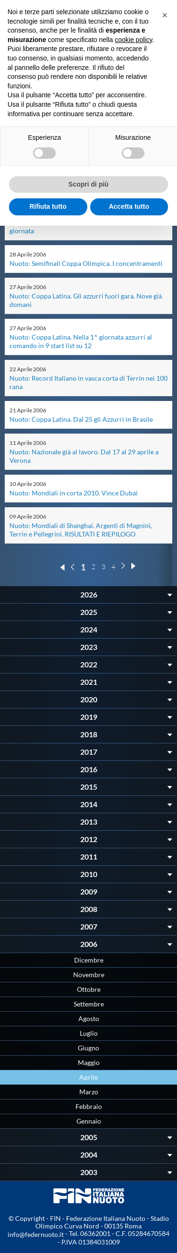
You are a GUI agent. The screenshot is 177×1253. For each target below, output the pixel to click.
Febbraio (89, 1106)
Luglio (89, 1033)
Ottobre (89, 989)
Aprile (88, 1077)
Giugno (88, 1048)
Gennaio (88, 1121)
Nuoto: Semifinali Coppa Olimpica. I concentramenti (85, 263)
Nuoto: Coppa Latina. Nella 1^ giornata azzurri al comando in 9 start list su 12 (80, 341)
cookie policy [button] (133, 39)
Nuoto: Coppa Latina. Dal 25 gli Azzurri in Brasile (81, 419)
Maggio (89, 1062)
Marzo (88, 1092)
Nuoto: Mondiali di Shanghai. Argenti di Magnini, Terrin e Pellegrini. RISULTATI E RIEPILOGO (80, 529)
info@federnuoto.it (36, 1234)
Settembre (89, 1004)
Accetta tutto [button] (129, 206)
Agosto (88, 1018)
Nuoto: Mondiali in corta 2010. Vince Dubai (73, 493)
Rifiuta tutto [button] (48, 206)
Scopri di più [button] (88, 184)
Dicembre (88, 960)
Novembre (88, 975)
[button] (164, 15)
